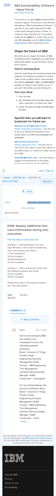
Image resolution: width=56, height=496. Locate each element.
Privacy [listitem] (8, 479)
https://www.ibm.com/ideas (28, 129)
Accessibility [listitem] (11, 487)
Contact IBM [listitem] (11, 474)
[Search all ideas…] (17, 170)
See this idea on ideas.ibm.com (22, 239)
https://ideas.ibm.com (25, 144)
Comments (18, 310)
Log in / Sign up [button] (46, 170)
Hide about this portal (23, 13)
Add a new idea (10, 181)
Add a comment (30, 319)
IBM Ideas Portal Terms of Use (38, 438)
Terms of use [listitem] (11, 483)
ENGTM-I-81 (19, 177)
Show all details (28, 208)
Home (6, 177)
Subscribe (47, 181)
